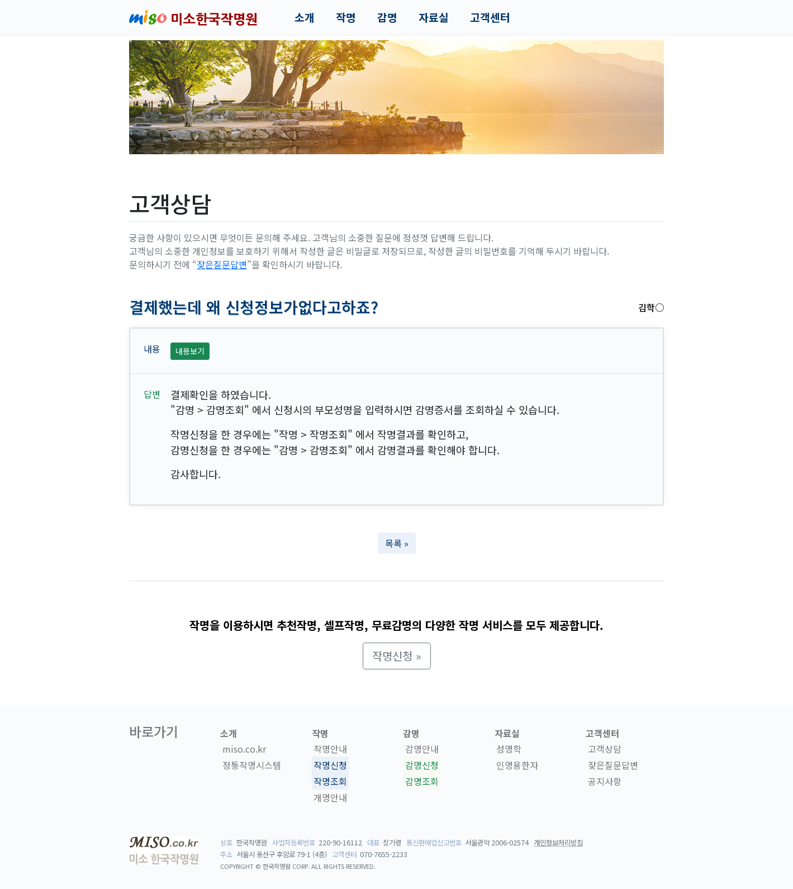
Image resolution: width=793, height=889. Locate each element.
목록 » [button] (397, 543)
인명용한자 (517, 765)
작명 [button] (346, 17)
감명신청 (422, 765)
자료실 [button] (434, 17)
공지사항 (604, 781)
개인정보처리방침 (558, 843)
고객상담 (604, 748)
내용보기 (190, 350)
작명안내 (330, 748)
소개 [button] (305, 17)
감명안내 (422, 748)
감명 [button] (387, 17)
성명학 (508, 748)
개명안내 (330, 797)
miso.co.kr (244, 748)
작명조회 (330, 781)
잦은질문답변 (222, 264)
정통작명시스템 (251, 765)
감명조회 (422, 781)
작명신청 (330, 765)
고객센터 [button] (490, 17)
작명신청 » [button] (396, 656)
